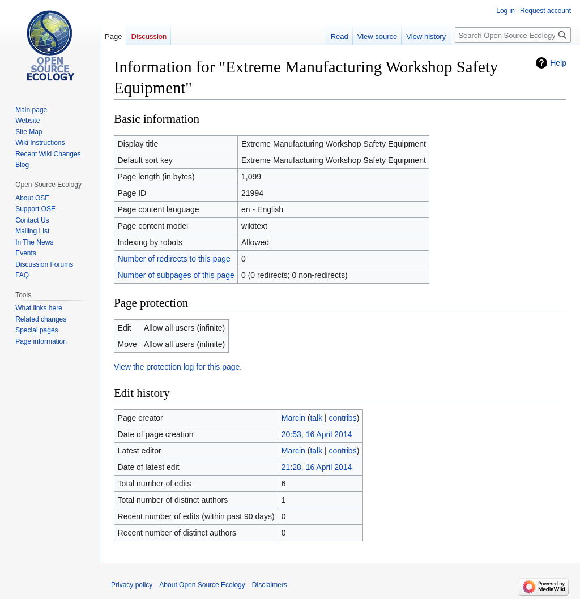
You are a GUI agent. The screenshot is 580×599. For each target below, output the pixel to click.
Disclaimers (269, 585)
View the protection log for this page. (178, 366)
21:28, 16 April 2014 (317, 467)
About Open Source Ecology (202, 585)
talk (316, 417)
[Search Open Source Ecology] (513, 35)
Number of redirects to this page (174, 258)
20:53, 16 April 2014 (317, 434)
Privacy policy (131, 585)
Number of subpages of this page (176, 275)
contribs (343, 417)
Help (558, 62)
